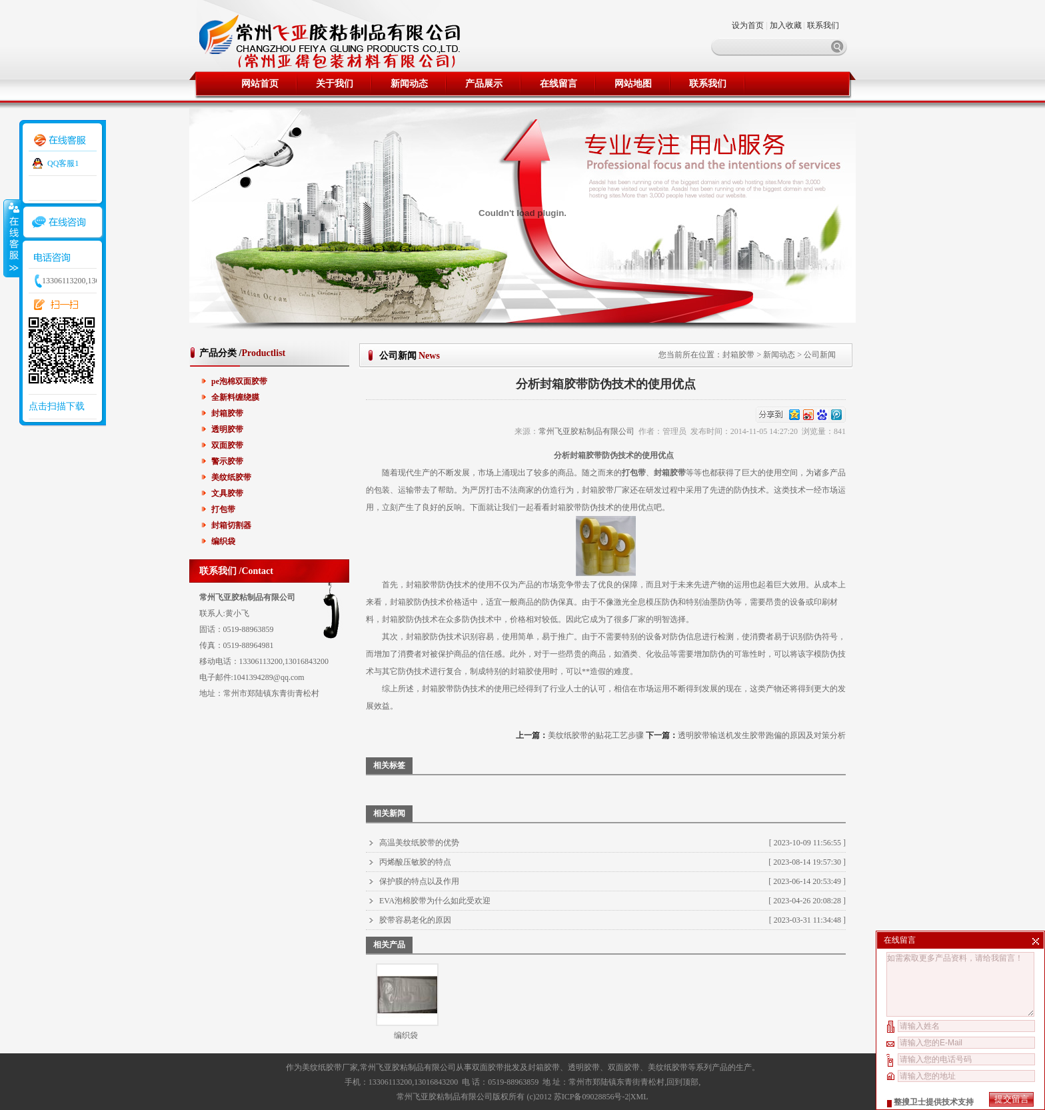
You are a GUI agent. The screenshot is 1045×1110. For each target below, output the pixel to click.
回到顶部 (682, 1082)
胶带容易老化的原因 (415, 920)
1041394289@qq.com (269, 677)
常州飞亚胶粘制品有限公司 (586, 431)
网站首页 (260, 84)
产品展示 (484, 84)
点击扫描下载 (57, 406)
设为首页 (749, 25)
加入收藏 (786, 25)
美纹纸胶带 (231, 477)
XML (639, 1096)
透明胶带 (227, 429)
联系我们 (823, 25)
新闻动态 (409, 84)
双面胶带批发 (496, 1067)
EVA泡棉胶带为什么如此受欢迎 (435, 900)
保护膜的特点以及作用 (419, 881)
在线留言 (558, 84)
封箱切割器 (231, 525)
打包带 (223, 509)
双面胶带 (227, 445)
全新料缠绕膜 (235, 397)
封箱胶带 (227, 413)
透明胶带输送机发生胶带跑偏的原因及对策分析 (762, 735)
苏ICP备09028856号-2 (591, 1096)
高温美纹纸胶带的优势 (419, 842)
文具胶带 (227, 493)
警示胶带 (227, 461)
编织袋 (223, 541)
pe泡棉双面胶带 (239, 381)
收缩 (11, 238)
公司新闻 (820, 354)
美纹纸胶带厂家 (330, 1067)
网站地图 (633, 84)
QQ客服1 (63, 163)
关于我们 (334, 84)
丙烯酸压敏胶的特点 (415, 862)
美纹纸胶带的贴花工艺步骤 (596, 735)
